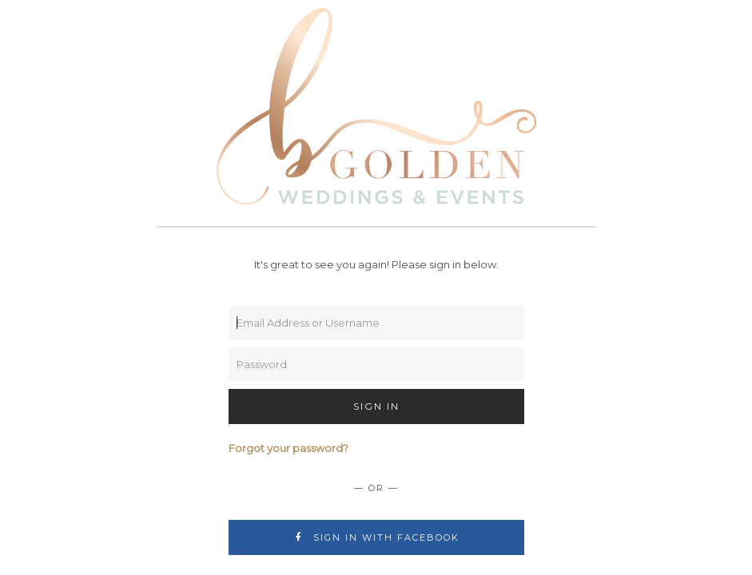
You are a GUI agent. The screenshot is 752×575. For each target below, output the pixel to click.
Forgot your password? (288, 448)
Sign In (376, 406)
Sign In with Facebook (376, 537)
